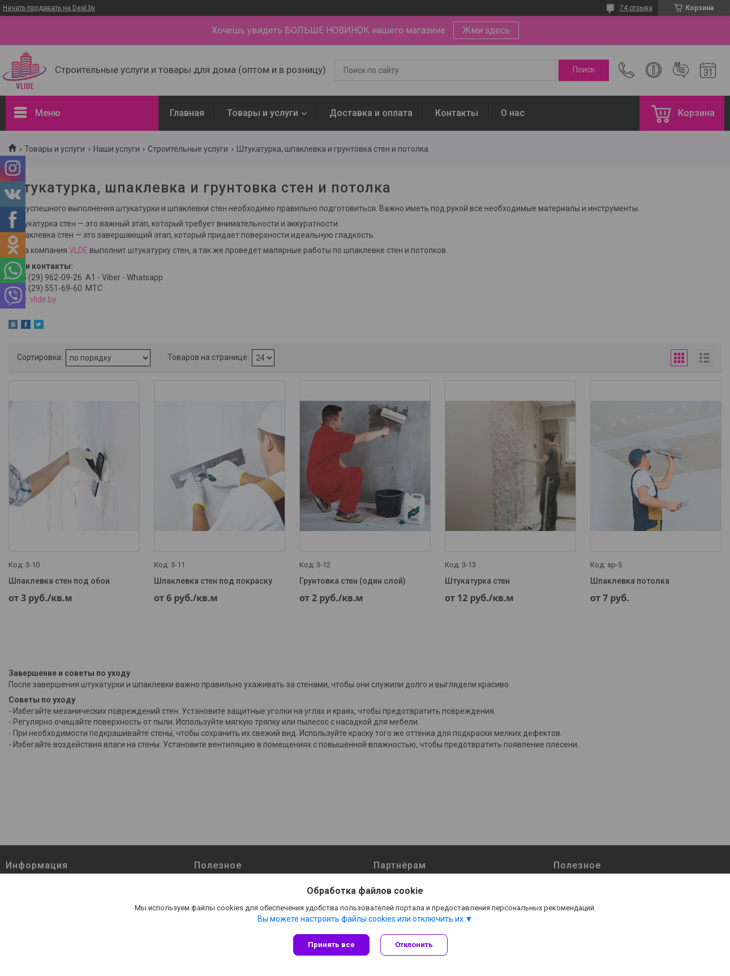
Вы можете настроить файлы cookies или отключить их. (361, 918)
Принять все (331, 944)
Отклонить (414, 944)
